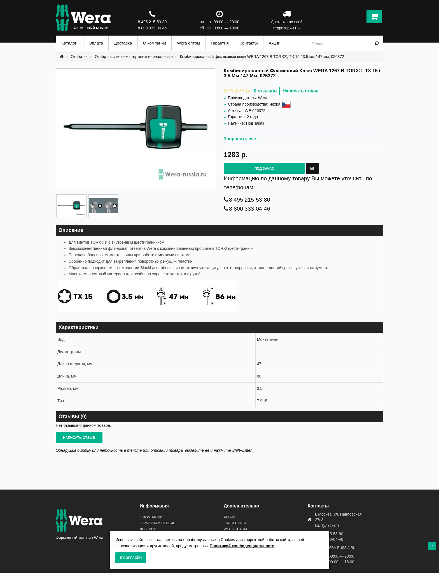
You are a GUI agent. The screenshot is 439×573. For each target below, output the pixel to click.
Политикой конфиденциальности (242, 546)
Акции (229, 517)
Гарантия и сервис (157, 523)
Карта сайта (235, 523)
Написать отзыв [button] (79, 438)
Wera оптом (235, 529)
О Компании (151, 517)
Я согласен (131, 558)
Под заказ (264, 169)
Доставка (149, 529)
